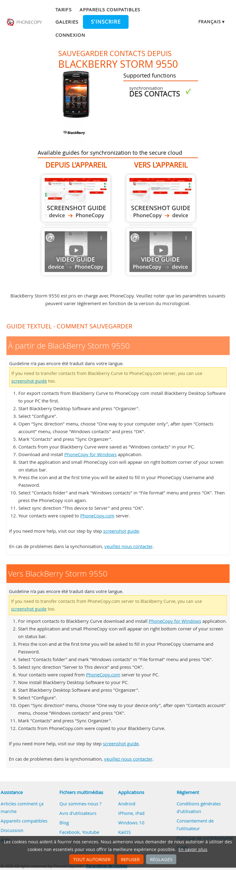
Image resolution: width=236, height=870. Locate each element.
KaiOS (124, 832)
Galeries (66, 22)
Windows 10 (131, 822)
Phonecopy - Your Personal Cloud (24, 22)
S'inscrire (106, 21)
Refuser (130, 859)
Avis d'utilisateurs (77, 813)
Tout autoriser (92, 859)
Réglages (161, 859)
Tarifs (63, 9)
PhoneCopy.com (97, 516)
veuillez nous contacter (128, 546)
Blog (64, 822)
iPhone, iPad (131, 813)
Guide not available (76, 251)
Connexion (70, 35)
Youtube (90, 832)
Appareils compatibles (110, 9)
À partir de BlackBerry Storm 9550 (76, 198)
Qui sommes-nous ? (80, 803)
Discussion (12, 830)
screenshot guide (29, 381)
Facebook (69, 832)
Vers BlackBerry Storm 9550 (160, 198)
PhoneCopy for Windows (90, 454)
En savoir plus (192, 849)
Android (126, 803)
